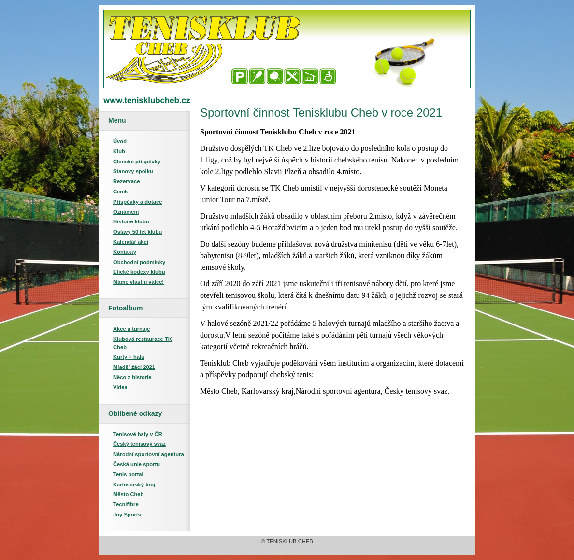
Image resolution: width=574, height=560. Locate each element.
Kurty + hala (128, 357)
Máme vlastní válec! (138, 282)
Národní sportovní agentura (148, 454)
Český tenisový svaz (139, 444)
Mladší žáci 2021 (134, 367)
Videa (120, 387)
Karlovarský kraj (134, 484)
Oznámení (126, 212)
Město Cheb (128, 494)
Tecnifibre (126, 504)
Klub (119, 151)
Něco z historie (132, 377)
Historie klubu (131, 221)
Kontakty (124, 252)
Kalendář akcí (130, 242)
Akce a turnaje (131, 329)
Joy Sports (127, 514)
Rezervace (126, 181)
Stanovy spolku (133, 171)
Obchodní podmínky (139, 262)
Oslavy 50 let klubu (137, 232)
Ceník (120, 191)
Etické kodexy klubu (139, 272)
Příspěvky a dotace (137, 202)
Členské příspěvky (136, 161)
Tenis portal (128, 474)
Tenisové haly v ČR (137, 434)
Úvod (120, 141)
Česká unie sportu (136, 464)
